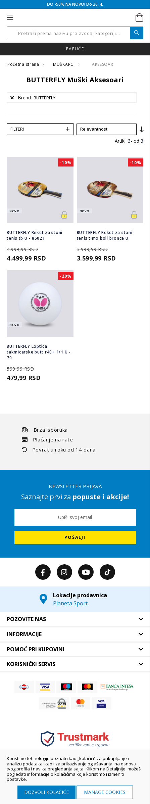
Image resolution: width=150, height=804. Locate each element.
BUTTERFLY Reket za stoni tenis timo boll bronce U (105, 235)
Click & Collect (75, 49)
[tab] (75, 619)
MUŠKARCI (64, 64)
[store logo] (74, 17)
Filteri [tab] (17, 129)
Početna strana (23, 64)
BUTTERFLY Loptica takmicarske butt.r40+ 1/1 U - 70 (39, 352)
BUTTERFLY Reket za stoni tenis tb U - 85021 (34, 235)
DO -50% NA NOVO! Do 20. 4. (75, 4)
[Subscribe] (75, 537)
